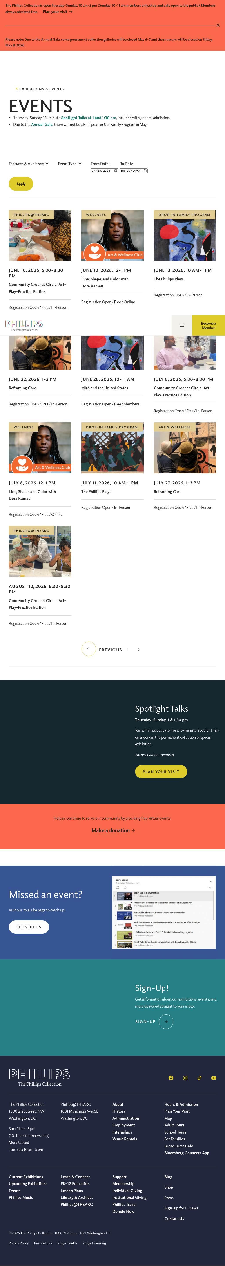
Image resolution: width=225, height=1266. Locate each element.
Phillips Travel (124, 1204)
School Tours (175, 1132)
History (119, 1111)
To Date (126, 163)
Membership (123, 1183)
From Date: (100, 163)
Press (169, 1197)
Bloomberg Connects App (186, 1152)
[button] (29, 163)
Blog (168, 1176)
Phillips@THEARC (77, 1204)
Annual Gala (42, 124)
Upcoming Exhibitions (28, 1183)
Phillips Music (21, 1197)
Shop (168, 1187)
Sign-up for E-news (181, 1208)
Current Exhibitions (26, 1176)
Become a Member (208, 61)
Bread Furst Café (178, 1146)
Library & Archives (77, 1197)
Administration (125, 1118)
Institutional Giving (129, 1197)
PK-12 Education (75, 1183)
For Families (174, 1139)
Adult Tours (174, 1125)
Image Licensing (94, 1243)
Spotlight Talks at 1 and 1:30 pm (88, 117)
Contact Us (174, 1218)
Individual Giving (127, 1190)
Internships (122, 1132)
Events (14, 1190)
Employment (123, 1125)
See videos (29, 927)
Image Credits (67, 1243)
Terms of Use (43, 1243)
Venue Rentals (124, 1139)
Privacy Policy (19, 1243)
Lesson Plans (72, 1190)
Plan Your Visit (161, 772)
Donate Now (123, 1211)
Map (168, 1118)
